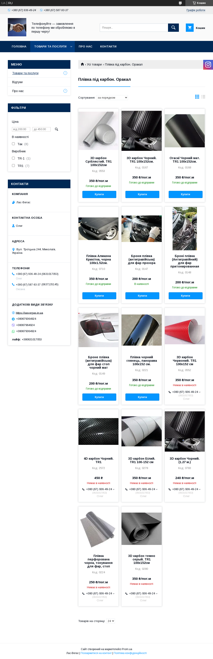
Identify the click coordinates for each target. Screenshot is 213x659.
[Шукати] (173, 28)
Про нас (85, 46)
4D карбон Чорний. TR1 (98, 460)
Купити (99, 194)
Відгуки (17, 82)
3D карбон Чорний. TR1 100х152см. (141, 159)
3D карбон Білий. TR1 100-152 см (141, 460)
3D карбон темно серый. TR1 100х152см (141, 559)
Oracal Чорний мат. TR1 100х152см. (185, 159)
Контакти (108, 46)
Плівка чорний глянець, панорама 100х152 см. (141, 360)
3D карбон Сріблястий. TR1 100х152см (98, 161)
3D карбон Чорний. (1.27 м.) (185, 460)
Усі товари (94, 64)
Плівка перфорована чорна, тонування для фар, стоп (98, 561)
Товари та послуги (50, 46)
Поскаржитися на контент (96, 653)
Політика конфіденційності (130, 653)
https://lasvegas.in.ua (29, 312)
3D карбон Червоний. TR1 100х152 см (184, 360)
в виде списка (203, 98)
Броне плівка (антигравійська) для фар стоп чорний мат (98, 362)
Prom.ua (127, 649)
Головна (19, 46)
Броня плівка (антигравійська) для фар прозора (141, 259)
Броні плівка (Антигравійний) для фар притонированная (184, 261)
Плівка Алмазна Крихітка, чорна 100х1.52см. (98, 259)
